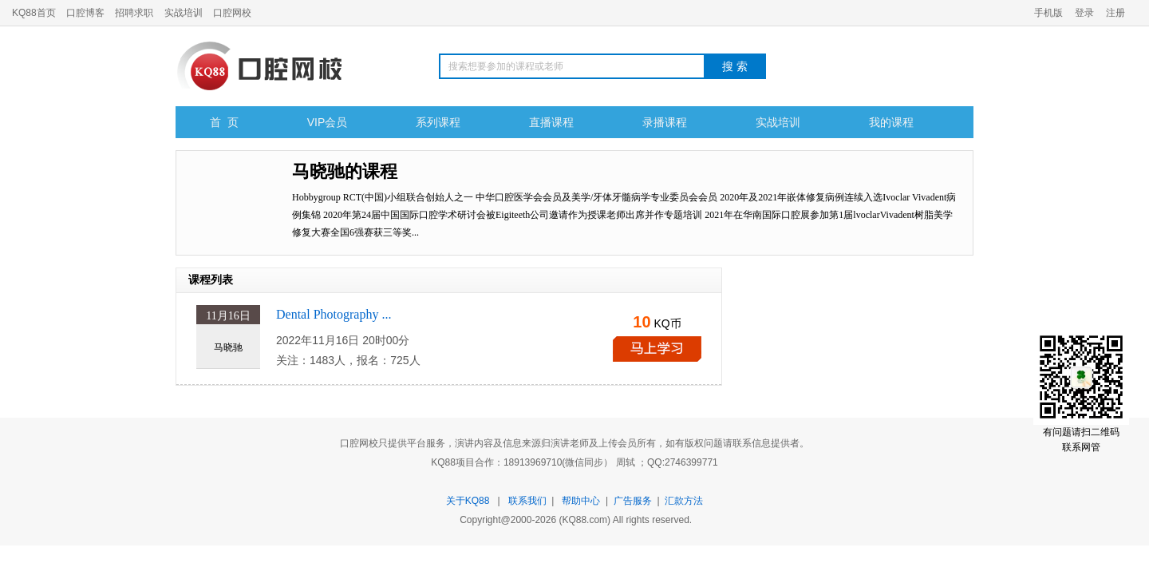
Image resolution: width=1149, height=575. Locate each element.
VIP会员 (327, 122)
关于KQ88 (468, 500)
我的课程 (891, 122)
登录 (1084, 12)
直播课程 (551, 122)
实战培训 (183, 12)
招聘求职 (134, 12)
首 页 (224, 122)
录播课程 (664, 122)
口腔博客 (85, 12)
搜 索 (735, 66)
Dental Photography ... (333, 314)
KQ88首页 (34, 12)
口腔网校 (232, 12)
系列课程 (438, 122)
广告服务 (633, 500)
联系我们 (527, 500)
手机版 (1048, 12)
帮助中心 (581, 500)
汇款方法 (684, 500)
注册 (1115, 12)
